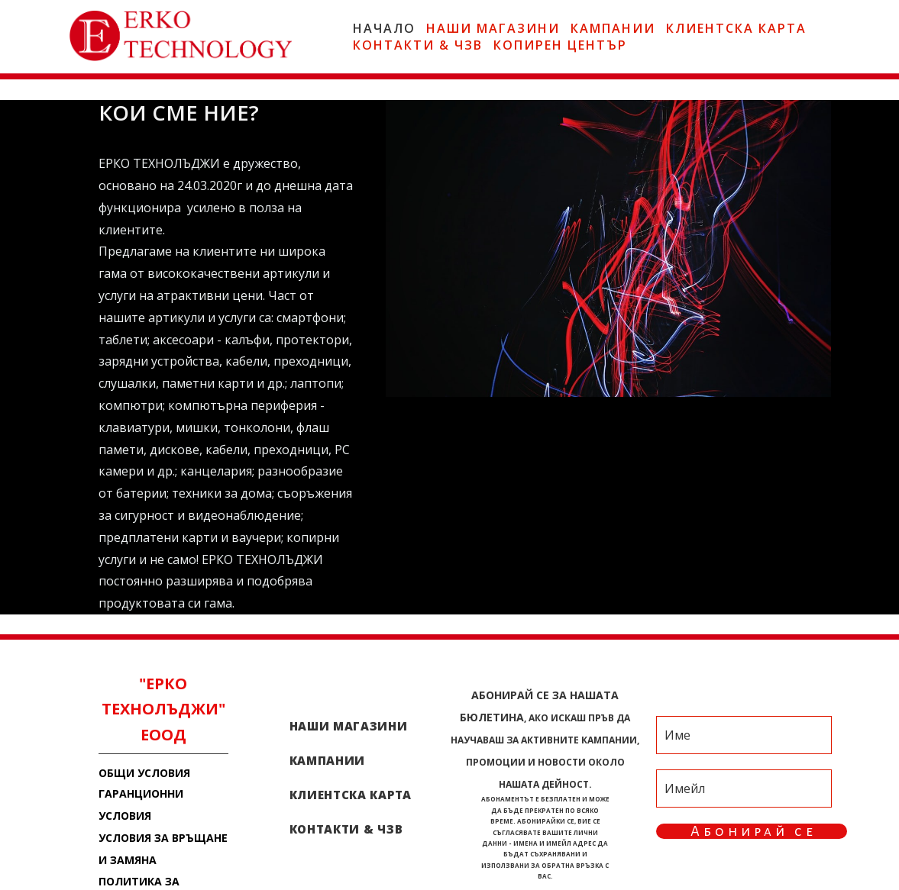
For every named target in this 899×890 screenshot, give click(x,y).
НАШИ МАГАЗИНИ (493, 28)
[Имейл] (744, 788)
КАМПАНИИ (613, 28)
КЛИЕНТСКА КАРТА (736, 28)
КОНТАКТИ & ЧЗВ (418, 45)
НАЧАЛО (384, 28)
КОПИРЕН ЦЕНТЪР (560, 45)
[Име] (744, 735)
